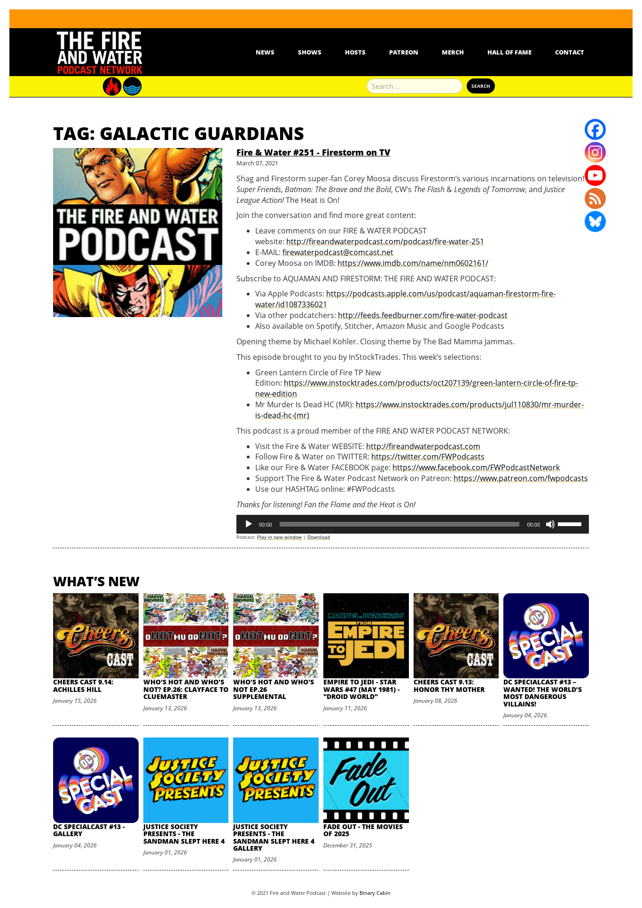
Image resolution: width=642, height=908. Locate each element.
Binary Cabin (375, 892)
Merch (453, 52)
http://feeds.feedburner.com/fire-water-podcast (423, 315)
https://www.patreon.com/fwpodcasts (521, 478)
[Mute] (550, 524)
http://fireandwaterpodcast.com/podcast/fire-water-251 (385, 241)
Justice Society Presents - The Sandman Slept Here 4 (184, 834)
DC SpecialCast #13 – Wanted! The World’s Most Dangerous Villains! (542, 692)
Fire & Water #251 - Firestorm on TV (313, 152)
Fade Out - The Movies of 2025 (363, 830)
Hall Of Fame (509, 52)
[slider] (400, 524)
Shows (309, 52)
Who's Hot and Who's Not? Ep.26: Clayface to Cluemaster (185, 689)
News (265, 52)
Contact (569, 52)
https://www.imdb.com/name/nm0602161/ (412, 263)
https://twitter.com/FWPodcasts (428, 456)
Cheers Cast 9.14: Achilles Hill (83, 685)
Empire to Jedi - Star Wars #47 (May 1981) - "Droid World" (361, 689)
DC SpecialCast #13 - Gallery (89, 830)
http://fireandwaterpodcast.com (423, 446)
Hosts (355, 52)
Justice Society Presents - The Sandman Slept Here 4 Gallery (273, 837)
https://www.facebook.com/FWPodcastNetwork (476, 467)
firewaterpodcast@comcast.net (337, 252)
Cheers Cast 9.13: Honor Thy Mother (449, 685)
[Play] (248, 524)
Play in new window (279, 537)
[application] (412, 524)
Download (318, 537)
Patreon (403, 52)
